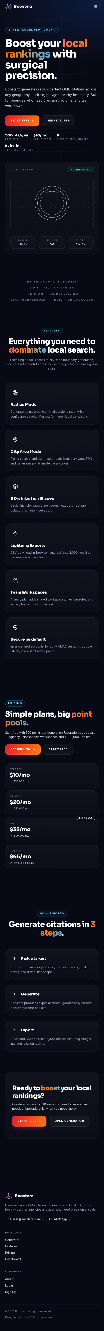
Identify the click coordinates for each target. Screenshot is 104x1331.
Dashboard (13, 1259)
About (9, 1279)
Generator (12, 1240)
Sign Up (10, 1292)
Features (11, 1246)
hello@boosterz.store (24, 1219)
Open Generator (69, 1121)
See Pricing (22, 749)
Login (9, 1285)
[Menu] (96, 6)
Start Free (58, 749)
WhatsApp (58, 1219)
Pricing (10, 1252)
